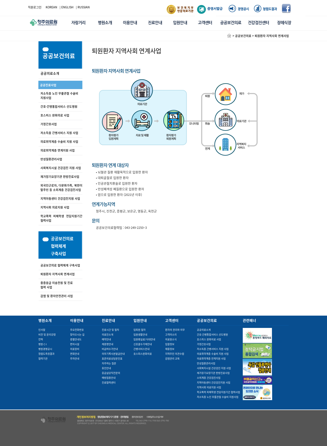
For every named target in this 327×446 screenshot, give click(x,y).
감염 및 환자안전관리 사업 (56, 296)
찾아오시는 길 (77, 334)
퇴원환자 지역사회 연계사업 (57, 274)
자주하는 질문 (109, 363)
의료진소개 (107, 334)
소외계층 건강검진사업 (208, 378)
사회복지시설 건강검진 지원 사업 (60, 168)
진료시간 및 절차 (110, 330)
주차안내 (74, 358)
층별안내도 (76, 339)
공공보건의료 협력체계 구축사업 (60, 265)
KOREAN (51, 7)
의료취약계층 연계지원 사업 (57, 150)
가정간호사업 (48, 124)
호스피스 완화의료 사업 (54, 115)
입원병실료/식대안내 (144, 339)
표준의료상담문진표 (112, 358)
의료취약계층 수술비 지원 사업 (59, 141)
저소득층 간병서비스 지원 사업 (59, 133)
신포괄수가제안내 (142, 344)
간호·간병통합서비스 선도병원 (58, 106)
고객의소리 (171, 334)
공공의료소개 (49, 73)
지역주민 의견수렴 (174, 354)
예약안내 (106, 339)
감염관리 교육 (172, 358)
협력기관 (43, 358)
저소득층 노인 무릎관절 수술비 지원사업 (217, 397)
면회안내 (74, 354)
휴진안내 (106, 368)
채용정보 (169, 349)
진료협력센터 (109, 382)
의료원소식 (171, 339)
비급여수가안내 (110, 349)
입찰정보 (169, 344)
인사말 (41, 330)
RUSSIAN (84, 7)
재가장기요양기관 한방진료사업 (59, 176)
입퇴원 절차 (139, 330)
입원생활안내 (140, 334)
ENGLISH (67, 7)
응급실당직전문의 (111, 373)
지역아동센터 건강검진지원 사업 (60, 198)
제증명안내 (107, 344)
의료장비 (74, 349)
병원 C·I (42, 344)
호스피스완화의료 (142, 354)
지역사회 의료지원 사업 (54, 207)
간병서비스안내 (141, 349)
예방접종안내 (109, 378)
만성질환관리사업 (51, 159)
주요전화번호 (77, 330)
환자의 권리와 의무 (175, 330)
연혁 (40, 339)
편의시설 (74, 344)
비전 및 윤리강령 (47, 334)
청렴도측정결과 (46, 354)
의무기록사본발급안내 (113, 354)
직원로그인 (35, 7)
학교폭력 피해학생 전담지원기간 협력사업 (218, 392)
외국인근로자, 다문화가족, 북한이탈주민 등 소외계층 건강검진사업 (61, 187)
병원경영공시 (45, 349)
